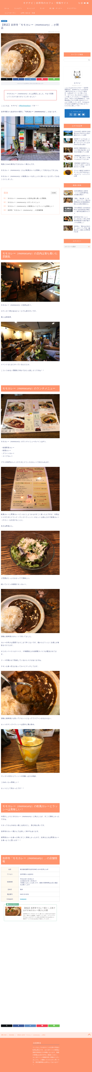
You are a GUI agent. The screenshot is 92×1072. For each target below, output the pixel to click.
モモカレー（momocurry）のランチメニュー (24, 202)
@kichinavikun (25, 106)
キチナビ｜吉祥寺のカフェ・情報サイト (46, 2)
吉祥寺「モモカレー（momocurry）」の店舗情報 (25, 210)
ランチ (42, 8)
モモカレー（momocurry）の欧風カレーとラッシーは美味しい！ (31, 206)
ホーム (6, 8)
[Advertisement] (30, 232)
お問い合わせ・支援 (28, 13)
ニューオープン (10, 13)
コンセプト (18, 8)
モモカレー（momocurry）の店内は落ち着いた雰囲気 (27, 198)
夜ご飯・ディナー (56, 8)
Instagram (23, 899)
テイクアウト (72, 8)
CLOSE (54, 192)
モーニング (31, 8)
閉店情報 (4, 21)
